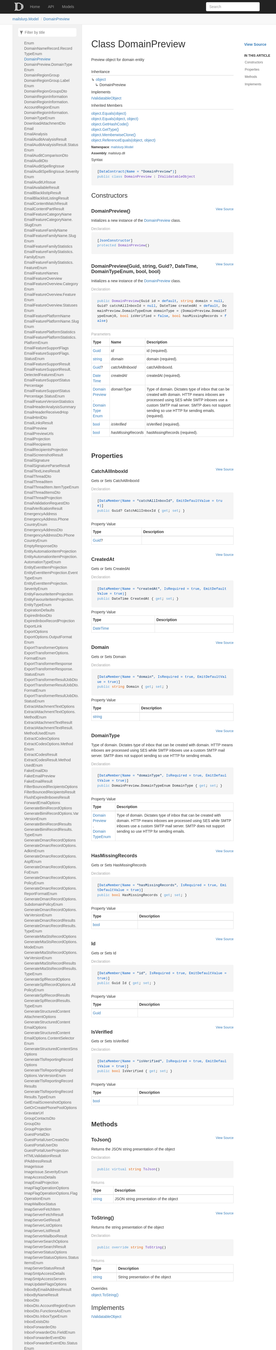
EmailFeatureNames (41, 273)
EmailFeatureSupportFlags (46, 348)
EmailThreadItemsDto (42, 492)
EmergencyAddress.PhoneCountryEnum (46, 522)
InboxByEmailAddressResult (48, 1289)
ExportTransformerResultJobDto (51, 680)
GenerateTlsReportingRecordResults (48, 1083)
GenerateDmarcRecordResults (49, 920)
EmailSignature (37, 460)
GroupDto (32, 1124)
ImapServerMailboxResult (45, 1236)
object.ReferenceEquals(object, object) (123, 140)
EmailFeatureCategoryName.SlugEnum (48, 222)
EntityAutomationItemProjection (50, 551)
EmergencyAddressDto (43, 530)
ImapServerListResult (42, 1231)
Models (68, 7)
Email (29, 129)
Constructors (254, 62)
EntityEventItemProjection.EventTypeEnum (51, 575)
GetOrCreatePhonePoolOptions (50, 1108)
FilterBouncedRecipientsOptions (51, 787)
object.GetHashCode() (110, 124)
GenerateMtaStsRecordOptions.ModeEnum (50, 944)
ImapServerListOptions (43, 1225)
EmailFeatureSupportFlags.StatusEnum (47, 356)
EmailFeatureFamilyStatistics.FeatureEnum (48, 265)
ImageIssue (34, 1166)
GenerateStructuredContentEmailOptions (47, 1025)
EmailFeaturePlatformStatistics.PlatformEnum (50, 340)
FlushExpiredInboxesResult (47, 797)
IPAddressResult (38, 1161)
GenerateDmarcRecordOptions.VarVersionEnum (50, 912)
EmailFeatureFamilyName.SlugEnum (50, 238)
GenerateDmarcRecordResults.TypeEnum (50, 928)
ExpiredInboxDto (38, 615)
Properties (252, 69)
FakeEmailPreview (39, 776)
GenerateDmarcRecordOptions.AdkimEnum (50, 848)
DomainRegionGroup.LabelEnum (47, 83)
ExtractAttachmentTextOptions (49, 706)
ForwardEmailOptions (42, 803)
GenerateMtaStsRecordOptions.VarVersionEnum (50, 955)
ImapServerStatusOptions (45, 1252)
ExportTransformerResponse (48, 663)
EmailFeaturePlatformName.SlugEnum (51, 324)
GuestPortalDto (37, 1134)
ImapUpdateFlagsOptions (45, 1284)
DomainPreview (56, 19)
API (51, 7)
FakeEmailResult (38, 781)
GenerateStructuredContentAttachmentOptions (47, 1014)
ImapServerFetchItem (42, 1209)
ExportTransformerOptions (46, 647)
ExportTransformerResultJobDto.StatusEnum (51, 698)
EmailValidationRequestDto (46, 503)
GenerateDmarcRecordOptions (50, 840)
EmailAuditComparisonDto (46, 155)
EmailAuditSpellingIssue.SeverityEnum (51, 174)
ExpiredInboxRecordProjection (49, 621)
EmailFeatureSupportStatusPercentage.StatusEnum (47, 393)
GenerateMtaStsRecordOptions (50, 936)
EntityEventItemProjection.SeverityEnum (46, 586)
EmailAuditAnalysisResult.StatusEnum (51, 147)
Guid (97, 351)
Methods (251, 77)
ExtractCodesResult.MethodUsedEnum (47, 762)
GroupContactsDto (39, 1118)
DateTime (97, 378)
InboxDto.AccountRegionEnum (49, 1305)
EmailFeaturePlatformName (47, 316)
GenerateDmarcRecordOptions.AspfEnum (50, 859)
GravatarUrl (34, 1113)
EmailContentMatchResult (46, 203)
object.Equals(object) (108, 113)
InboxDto (31, 1300)
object (101, 79)
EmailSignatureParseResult (47, 466)
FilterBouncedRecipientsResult (49, 792)
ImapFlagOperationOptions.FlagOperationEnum (50, 1196)
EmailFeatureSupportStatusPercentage (47, 383)
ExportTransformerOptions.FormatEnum (46, 655)
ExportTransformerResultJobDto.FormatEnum (51, 688)
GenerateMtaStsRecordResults (50, 963)
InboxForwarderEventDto (45, 1338)
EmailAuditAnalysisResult (45, 139)
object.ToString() (105, 1295)
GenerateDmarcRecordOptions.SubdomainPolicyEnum (50, 902)
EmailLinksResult (38, 423)
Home (35, 7)
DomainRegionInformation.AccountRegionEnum (46, 104)
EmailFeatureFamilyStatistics (48, 246)
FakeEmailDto (36, 770)
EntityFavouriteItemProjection (48, 594)
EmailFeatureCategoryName (48, 214)
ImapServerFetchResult (44, 1215)
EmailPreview (35, 428)
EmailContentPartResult (44, 209)
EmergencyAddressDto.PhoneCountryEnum (49, 538)
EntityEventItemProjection (45, 567)
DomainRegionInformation (46, 96)
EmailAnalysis (36, 134)
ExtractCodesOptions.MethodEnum (48, 746)
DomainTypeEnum (99, 410)
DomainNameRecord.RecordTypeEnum (48, 51)
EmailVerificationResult (43, 508)
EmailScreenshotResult (43, 455)
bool (96, 424)
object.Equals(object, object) (114, 119)
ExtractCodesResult (40, 754)
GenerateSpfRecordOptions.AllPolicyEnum (50, 987)
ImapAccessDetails (40, 1177)
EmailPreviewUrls (39, 433)
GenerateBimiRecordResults (48, 824)
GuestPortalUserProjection (46, 1150)
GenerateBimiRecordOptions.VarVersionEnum (51, 816)
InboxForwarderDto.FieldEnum (49, 1332)
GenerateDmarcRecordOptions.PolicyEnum (50, 880)
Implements (253, 84)
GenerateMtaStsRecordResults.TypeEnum (50, 971)
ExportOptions (36, 631)
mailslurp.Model (26, 19)
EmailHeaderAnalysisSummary (50, 407)
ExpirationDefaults (39, 610)
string (97, 359)
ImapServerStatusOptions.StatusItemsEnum (51, 1260)
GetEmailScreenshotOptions (48, 1102)
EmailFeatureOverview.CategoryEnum (51, 286)
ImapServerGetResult (42, 1220)
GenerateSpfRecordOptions (47, 979)
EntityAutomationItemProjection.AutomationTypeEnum (50, 559)
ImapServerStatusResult (44, 1268)
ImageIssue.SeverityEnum (46, 1172)
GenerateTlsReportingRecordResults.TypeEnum (48, 1094)
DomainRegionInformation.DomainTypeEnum (46, 115)
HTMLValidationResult (42, 1156)
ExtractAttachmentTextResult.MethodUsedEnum (48, 730)
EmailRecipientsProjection (46, 450)
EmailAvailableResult (41, 187)
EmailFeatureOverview (43, 278)
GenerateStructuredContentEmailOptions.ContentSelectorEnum (49, 1038)
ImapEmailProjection (41, 1182)
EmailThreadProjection (43, 498)
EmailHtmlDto (35, 417)
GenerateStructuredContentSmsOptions (51, 1051)
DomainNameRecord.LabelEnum (46, 40)
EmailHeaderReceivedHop (46, 412)
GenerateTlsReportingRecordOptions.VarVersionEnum (48, 1073)
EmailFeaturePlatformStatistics (49, 332)
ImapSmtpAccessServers (45, 1279)
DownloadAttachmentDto (45, 123)
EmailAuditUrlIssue (40, 182)
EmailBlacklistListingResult (46, 198)
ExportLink (33, 626)
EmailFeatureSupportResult (47, 364)
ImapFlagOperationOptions (46, 1188)
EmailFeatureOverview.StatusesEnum (50, 308)
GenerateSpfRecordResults (47, 995)
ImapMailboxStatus (40, 1204)
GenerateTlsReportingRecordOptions (48, 1062)
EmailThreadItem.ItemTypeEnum (51, 487)
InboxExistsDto (36, 1322)
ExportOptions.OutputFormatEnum (48, 639)
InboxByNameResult (41, 1295)
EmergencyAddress (40, 514)
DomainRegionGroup (42, 75)
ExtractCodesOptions (42, 738)
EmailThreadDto (37, 476)
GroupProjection (37, 1129)
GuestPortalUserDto (41, 1145)
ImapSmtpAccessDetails (44, 1273)
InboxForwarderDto (40, 1327)
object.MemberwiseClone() (113, 135)
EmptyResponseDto (41, 546)
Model (129, 147)
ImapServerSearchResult (45, 1247)
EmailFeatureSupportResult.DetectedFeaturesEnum (47, 372)
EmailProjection (37, 439)
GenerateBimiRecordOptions (48, 808)
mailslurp (117, 147)
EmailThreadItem (38, 482)
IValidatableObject (106, 98)
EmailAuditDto (36, 161)
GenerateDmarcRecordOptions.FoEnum (50, 869)
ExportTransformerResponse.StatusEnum (48, 671)
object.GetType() (105, 129)
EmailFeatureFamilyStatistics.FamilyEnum (48, 254)
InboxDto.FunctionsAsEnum (47, 1311)
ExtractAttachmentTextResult (48, 722)
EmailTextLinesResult (42, 471)
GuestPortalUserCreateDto (46, 1140)
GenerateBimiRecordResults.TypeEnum (48, 832)
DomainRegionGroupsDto (45, 91)
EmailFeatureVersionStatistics (49, 401)
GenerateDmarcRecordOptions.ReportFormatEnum (50, 891)
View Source (225, 209)
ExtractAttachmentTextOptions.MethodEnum (50, 714)
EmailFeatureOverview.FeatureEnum (50, 297)
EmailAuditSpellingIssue (44, 166)
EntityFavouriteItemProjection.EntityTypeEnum (49, 602)
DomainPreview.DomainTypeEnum (48, 67)
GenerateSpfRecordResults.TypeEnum (47, 1003)
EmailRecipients (37, 444)
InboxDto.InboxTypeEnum (45, 1316)
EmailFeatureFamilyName (46, 230)
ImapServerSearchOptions (46, 1241)
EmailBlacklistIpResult (42, 193)
